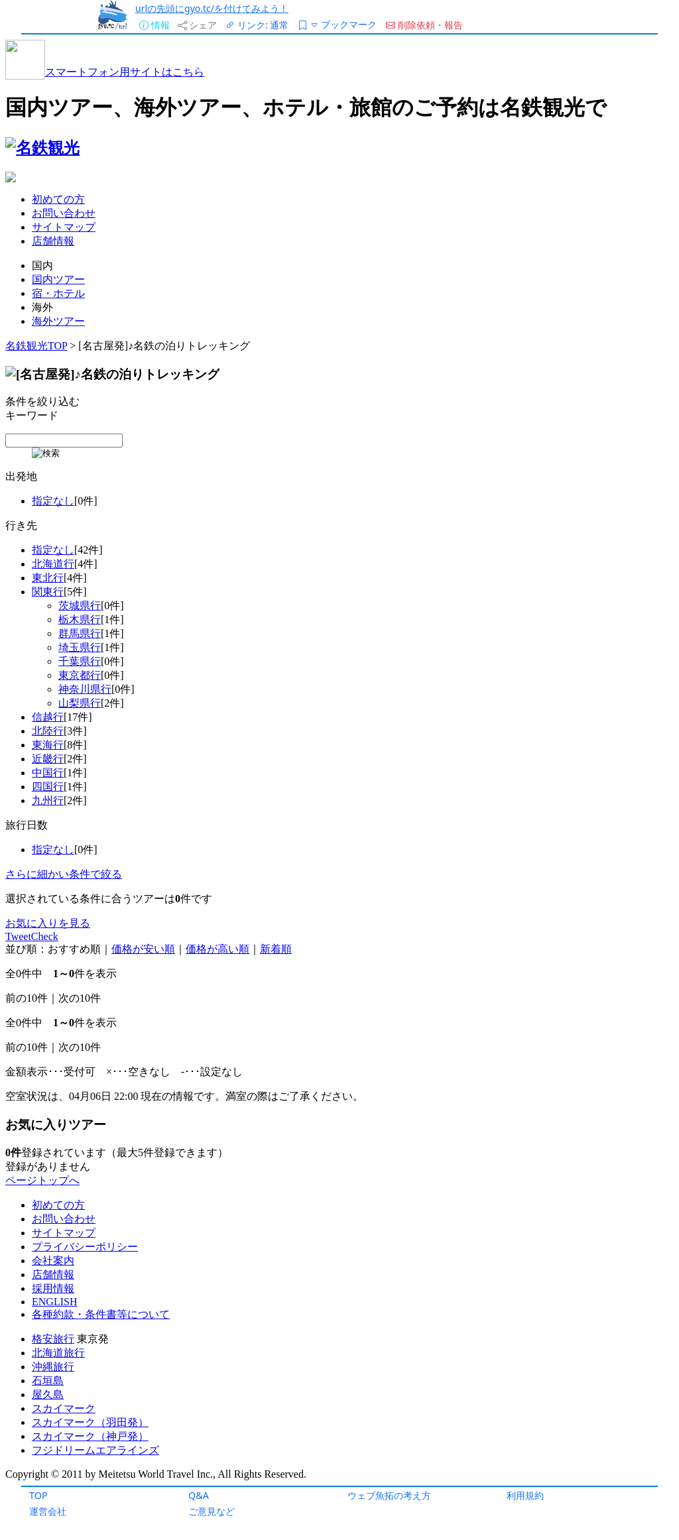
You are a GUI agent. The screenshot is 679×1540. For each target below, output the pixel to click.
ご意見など (211, 1511)
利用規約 (525, 1495)
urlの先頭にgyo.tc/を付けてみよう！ (211, 8)
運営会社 (47, 1511)
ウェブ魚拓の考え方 (389, 1495)
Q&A (198, 1495)
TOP (38, 1495)
